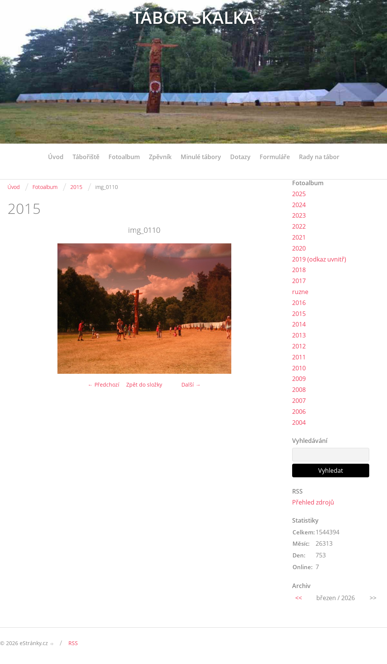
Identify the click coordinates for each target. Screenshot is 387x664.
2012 (299, 346)
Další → (191, 384)
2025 (299, 194)
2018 (299, 270)
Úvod (55, 157)
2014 (299, 324)
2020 (299, 248)
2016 (299, 303)
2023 (299, 215)
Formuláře (275, 157)
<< (298, 598)
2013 (299, 335)
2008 (299, 389)
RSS (73, 643)
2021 (299, 237)
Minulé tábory (201, 157)
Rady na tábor (319, 157)
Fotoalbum (124, 157)
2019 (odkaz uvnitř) (319, 259)
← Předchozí (103, 384)
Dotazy (240, 157)
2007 (299, 400)
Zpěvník (160, 157)
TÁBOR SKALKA (193, 18)
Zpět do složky (144, 384)
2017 (299, 281)
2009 (299, 379)
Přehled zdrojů (313, 502)
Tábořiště (86, 157)
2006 (299, 411)
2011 (299, 357)
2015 (76, 186)
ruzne (300, 292)
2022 (299, 226)
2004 (299, 422)
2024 (299, 205)
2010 (299, 368)
